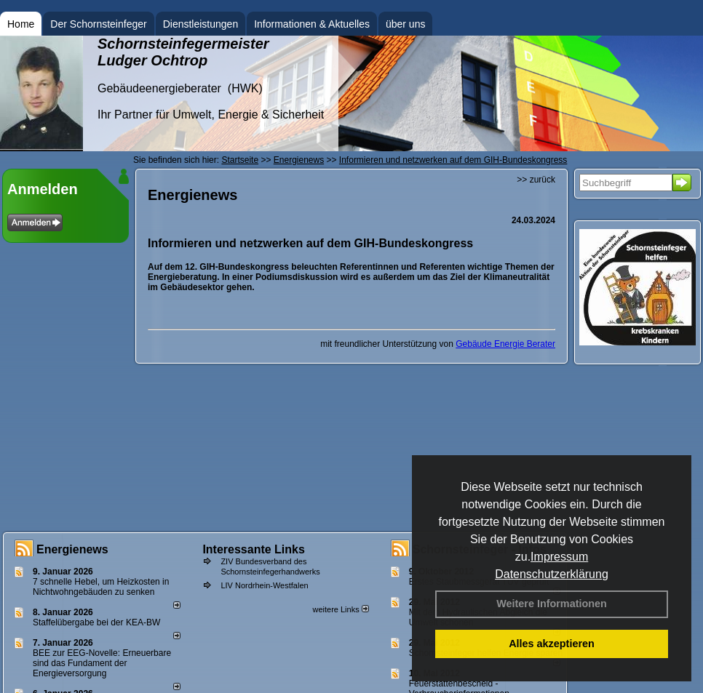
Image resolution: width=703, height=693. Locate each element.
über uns (405, 24)
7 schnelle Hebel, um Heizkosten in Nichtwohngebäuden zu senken (101, 587)
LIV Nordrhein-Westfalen (264, 585)
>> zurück (536, 180)
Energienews (72, 549)
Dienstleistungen (201, 24)
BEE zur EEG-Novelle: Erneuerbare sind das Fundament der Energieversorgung (102, 663)
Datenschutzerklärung (551, 574)
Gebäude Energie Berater (505, 344)
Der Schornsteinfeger (98, 24)
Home (20, 24)
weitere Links (340, 609)
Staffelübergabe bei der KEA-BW (96, 622)
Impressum (559, 556)
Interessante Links (253, 549)
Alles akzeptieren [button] (552, 643)
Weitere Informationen (551, 603)
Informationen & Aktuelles (312, 24)
